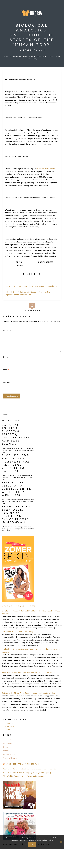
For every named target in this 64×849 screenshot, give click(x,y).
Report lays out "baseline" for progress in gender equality (27, 772)
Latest (8, 729)
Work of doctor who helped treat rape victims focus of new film (29, 769)
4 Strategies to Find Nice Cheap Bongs (18, 631)
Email (6, 370)
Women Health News (20, 606)
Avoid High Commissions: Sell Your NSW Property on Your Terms (28, 672)
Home (6, 56)
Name (6, 357)
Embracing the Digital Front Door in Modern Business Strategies (28, 693)
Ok (32, 844)
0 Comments (18, 266)
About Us (9, 724)
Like (46, 266)
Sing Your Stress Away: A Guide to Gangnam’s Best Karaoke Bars (31, 286)
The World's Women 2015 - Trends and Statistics (23, 776)
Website (6, 382)
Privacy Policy (9, 754)
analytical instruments (45, 169)
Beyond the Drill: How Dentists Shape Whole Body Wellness (16, 489)
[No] (61, 842)
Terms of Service (10, 758)
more (3, 452)
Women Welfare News (22, 764)
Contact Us (10, 726)
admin (19, 262)
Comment (8, 330)
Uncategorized (15, 56)
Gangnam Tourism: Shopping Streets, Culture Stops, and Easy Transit (16, 434)
